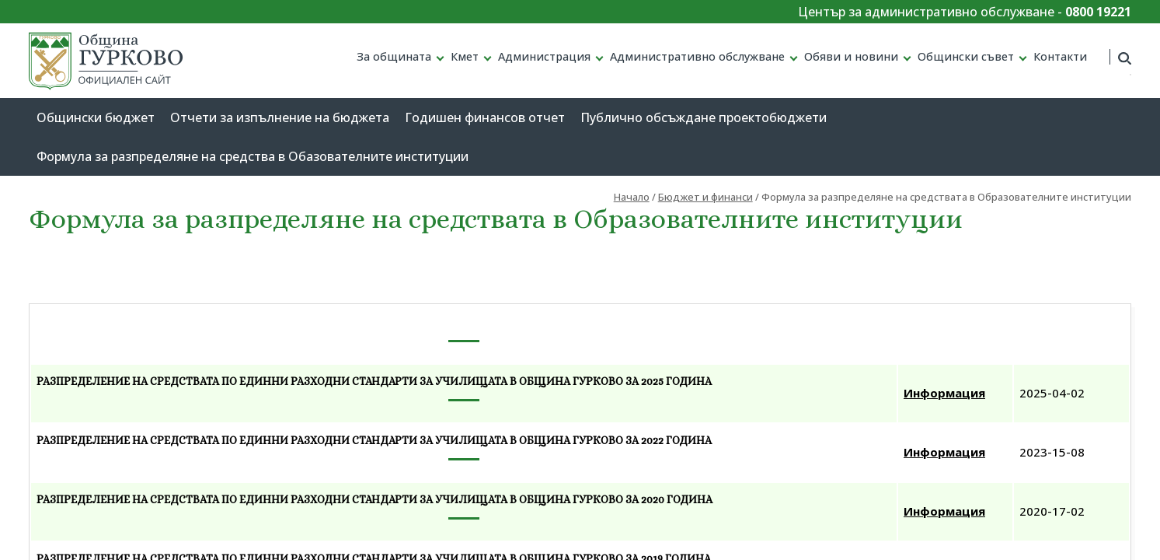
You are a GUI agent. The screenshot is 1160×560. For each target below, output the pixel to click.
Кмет (465, 56)
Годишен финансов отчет (485, 117)
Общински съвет (966, 56)
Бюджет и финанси (705, 197)
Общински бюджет (96, 117)
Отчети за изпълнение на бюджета (279, 117)
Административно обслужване (697, 56)
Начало (632, 197)
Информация (944, 393)
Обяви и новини (851, 56)
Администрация (544, 56)
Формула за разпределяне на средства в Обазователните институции (253, 156)
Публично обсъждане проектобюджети (703, 117)
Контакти (1060, 56)
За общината (394, 56)
